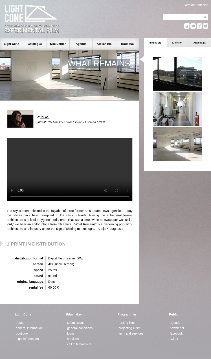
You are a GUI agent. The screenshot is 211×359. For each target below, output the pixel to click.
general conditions (80, 328)
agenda (175, 322)
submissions (75, 322)
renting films (127, 322)
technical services (131, 333)
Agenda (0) (199, 42)
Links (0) (177, 42)
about (20, 322)
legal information (27, 339)
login (70, 333)
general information (29, 328)
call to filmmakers (79, 344)
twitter (174, 339)
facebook (176, 333)
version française (196, 5)
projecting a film (130, 328)
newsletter (177, 328)
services (73, 339)
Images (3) (155, 42)
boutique (22, 333)
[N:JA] (44, 116)
